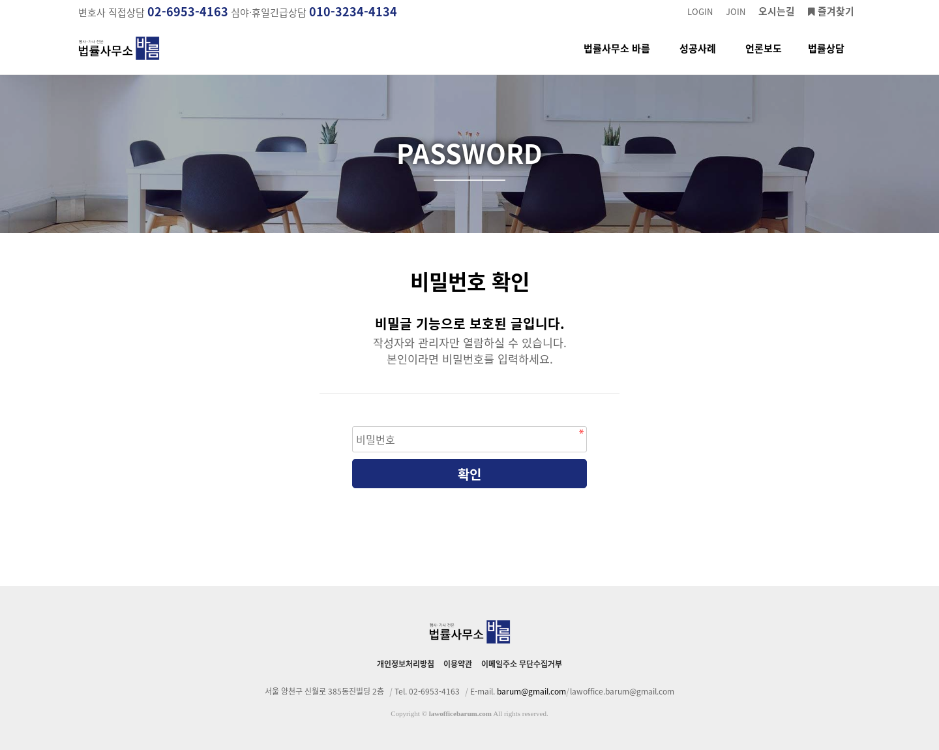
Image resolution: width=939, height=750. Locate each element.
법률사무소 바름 (617, 57)
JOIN (735, 11)
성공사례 (697, 57)
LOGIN (700, 11)
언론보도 (763, 57)
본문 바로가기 (0, 0)
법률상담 (826, 57)
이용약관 (457, 664)
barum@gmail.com (531, 691)
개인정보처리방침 (405, 664)
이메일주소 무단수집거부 (521, 664)
